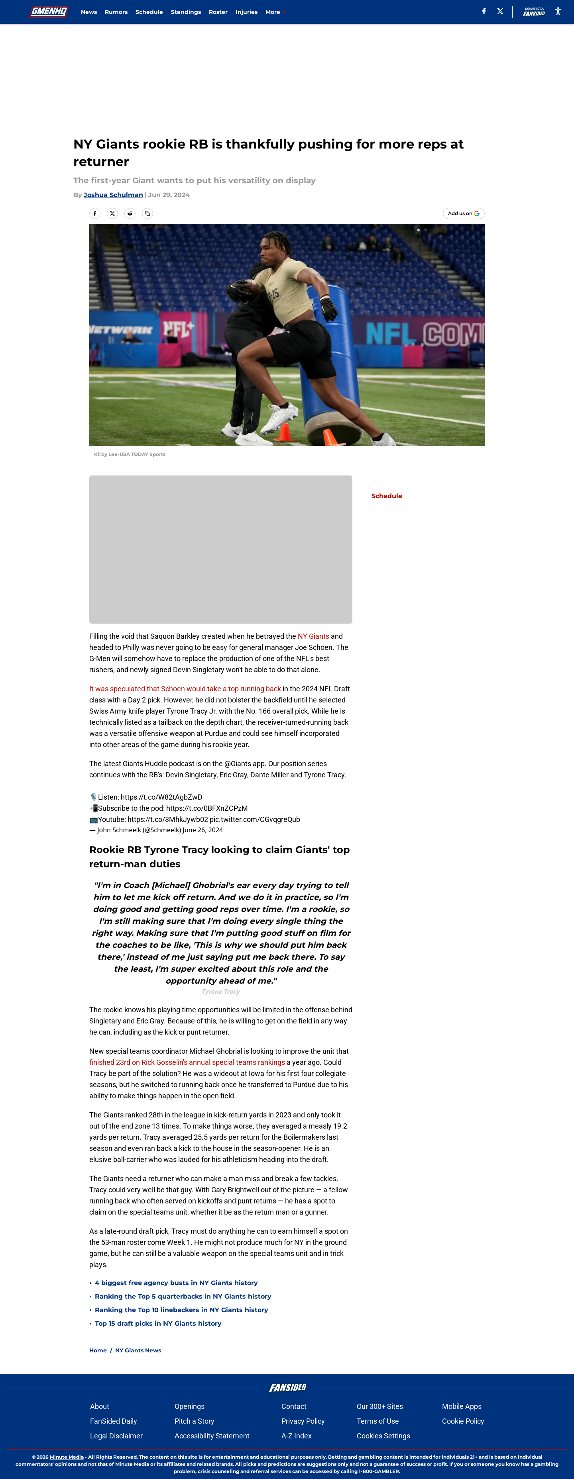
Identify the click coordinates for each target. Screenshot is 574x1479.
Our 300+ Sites (380, 1406)
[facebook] (484, 11)
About (99, 1406)
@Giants (237, 763)
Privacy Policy (303, 1421)
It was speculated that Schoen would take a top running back (185, 689)
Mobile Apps (462, 1406)
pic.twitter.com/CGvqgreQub (255, 819)
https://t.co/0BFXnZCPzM (207, 808)
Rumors (116, 12)
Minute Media (67, 1457)
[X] (500, 11)
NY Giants (313, 636)
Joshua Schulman (113, 195)
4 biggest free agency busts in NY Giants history (176, 1283)
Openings (189, 1406)
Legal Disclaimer (116, 1436)
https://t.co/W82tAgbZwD (161, 797)
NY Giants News (138, 1350)
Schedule (149, 12)
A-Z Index (296, 1436)
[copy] (147, 213)
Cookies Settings (383, 1436)
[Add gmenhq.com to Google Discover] (464, 213)
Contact (294, 1406)
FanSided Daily (113, 1421)
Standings (186, 12)
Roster (218, 12)
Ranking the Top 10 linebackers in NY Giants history (181, 1310)
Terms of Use (378, 1421)
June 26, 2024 (203, 830)
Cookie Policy (463, 1421)
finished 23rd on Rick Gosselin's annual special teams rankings (187, 1062)
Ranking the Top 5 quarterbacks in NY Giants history (183, 1296)
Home (98, 1350)
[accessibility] (558, 11)
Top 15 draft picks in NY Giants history (158, 1323)
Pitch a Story (194, 1421)
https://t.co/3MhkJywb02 (168, 819)
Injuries (247, 12)
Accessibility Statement (212, 1436)
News (89, 12)
